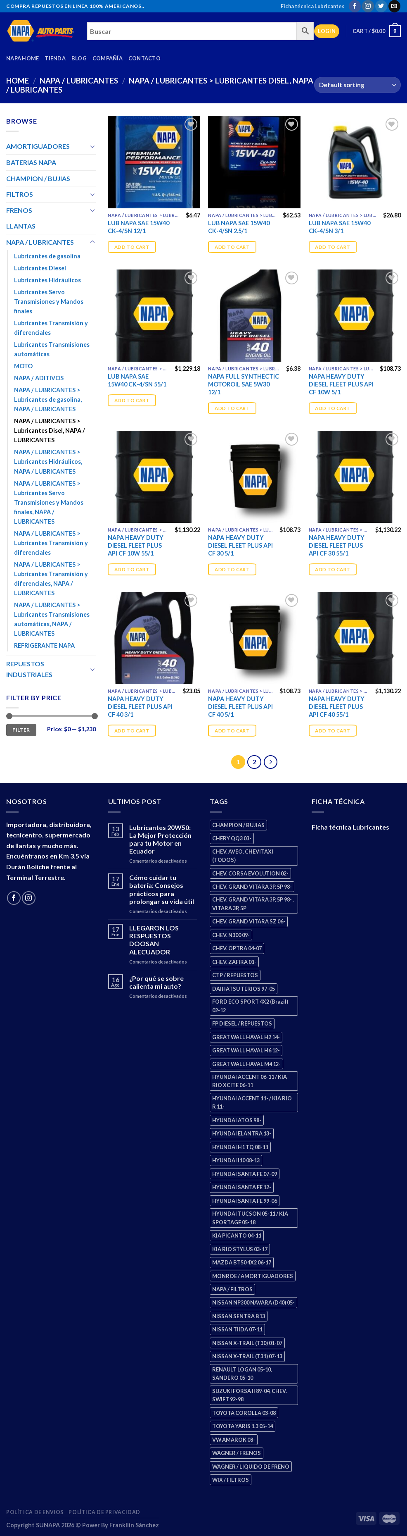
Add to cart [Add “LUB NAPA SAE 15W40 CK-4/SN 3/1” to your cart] (332, 247)
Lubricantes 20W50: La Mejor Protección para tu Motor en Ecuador (160, 839)
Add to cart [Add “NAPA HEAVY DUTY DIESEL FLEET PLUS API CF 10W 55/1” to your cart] (131, 569)
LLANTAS (20, 226)
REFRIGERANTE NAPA (44, 645)
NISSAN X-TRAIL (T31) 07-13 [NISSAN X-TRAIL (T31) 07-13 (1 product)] (247, 1356)
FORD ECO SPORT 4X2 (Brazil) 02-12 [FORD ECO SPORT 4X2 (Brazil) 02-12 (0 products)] (250, 1005)
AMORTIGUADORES (38, 146)
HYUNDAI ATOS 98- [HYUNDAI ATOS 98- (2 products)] (236, 1120)
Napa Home (22, 58)
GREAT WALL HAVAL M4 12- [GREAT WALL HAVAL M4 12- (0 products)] (246, 1064)
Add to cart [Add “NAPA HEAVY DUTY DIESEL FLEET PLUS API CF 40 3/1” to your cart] (131, 730)
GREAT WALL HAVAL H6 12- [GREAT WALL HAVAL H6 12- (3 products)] (246, 1050)
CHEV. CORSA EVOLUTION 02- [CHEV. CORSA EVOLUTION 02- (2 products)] (250, 873)
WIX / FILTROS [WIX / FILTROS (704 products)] (230, 1479)
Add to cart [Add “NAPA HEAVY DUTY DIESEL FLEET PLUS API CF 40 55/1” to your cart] (332, 730)
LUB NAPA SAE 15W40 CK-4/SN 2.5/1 (239, 226)
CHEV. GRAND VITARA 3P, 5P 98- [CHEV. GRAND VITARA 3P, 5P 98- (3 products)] (252, 886)
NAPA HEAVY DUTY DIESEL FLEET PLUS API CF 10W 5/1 (341, 384)
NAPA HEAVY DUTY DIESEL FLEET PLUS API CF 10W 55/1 (135, 545)
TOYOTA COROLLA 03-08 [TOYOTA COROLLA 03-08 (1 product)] (244, 1413)
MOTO (23, 366)
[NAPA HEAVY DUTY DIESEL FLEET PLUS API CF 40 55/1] (355, 638)
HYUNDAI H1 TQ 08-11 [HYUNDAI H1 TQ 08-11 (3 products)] (240, 1147)
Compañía (107, 58)
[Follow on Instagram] (368, 6)
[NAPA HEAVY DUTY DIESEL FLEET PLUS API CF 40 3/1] (154, 638)
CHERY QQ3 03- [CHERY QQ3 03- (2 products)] (231, 838)
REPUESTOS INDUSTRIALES (29, 669)
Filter (21, 730)
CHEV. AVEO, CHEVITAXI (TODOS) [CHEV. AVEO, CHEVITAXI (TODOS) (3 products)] (242, 855)
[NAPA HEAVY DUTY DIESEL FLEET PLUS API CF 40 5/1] (254, 638)
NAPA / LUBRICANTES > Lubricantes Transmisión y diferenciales (51, 543)
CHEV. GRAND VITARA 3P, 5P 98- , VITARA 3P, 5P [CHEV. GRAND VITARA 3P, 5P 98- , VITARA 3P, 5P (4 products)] (253, 903)
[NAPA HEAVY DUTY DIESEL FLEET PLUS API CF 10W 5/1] (355, 316)
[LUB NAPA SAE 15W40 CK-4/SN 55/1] (154, 316)
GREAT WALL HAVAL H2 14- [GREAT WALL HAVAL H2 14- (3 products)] (246, 1037)
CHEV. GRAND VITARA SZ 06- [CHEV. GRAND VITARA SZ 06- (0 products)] (248, 921)
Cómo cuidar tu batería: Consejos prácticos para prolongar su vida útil (161, 889)
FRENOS (19, 210)
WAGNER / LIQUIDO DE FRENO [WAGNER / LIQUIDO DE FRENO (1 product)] (250, 1466)
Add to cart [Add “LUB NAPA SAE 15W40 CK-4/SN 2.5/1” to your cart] (232, 247)
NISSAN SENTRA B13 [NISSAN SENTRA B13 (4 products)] (238, 1316)
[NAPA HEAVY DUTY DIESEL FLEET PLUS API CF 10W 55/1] (154, 477)
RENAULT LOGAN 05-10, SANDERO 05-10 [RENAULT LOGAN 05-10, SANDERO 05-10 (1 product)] (242, 1373)
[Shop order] (357, 85)
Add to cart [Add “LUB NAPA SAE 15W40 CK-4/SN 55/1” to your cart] (131, 400)
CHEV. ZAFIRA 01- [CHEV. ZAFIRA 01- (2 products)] (234, 962)
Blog (79, 58)
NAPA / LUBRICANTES (79, 80)
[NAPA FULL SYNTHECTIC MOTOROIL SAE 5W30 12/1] (254, 316)
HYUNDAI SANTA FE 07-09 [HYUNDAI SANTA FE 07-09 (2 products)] (244, 1174)
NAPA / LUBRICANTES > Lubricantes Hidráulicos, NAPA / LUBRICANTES (48, 461)
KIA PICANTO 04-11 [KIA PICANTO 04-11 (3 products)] (236, 1235)
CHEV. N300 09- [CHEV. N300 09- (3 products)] (231, 935)
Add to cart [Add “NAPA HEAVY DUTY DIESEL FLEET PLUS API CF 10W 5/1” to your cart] (332, 408)
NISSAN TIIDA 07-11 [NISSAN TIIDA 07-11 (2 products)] (237, 1329)
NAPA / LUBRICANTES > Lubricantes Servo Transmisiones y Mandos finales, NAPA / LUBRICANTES (48, 502)
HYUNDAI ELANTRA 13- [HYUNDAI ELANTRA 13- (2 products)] (241, 1133)
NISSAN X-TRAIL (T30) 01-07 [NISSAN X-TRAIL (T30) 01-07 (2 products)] (247, 1343)
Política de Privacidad (104, 1512)
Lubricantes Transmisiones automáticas (52, 349)
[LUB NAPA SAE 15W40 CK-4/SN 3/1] (355, 162)
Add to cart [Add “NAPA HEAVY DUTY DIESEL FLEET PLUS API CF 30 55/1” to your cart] (332, 569)
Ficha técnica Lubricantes (312, 6)
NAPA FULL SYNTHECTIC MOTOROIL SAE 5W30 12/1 (243, 384)
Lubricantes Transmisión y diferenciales (51, 328)
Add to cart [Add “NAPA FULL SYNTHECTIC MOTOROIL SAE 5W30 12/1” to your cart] (232, 408)
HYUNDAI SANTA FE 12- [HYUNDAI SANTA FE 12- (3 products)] (241, 1187)
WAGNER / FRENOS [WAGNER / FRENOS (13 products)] (236, 1453)
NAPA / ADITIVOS (39, 378)
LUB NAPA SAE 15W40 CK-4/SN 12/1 (138, 226)
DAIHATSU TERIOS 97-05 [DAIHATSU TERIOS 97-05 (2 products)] (243, 988)
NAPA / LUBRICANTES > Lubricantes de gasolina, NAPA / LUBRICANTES (48, 399)
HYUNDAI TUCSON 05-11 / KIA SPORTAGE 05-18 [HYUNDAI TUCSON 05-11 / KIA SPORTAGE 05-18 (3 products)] (250, 1217)
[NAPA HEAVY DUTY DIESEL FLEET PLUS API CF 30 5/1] (254, 477)
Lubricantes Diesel (40, 268)
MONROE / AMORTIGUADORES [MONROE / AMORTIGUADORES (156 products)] (252, 1276)
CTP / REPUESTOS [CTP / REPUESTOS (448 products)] (235, 975)
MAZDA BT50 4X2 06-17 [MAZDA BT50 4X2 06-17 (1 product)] (241, 1262)
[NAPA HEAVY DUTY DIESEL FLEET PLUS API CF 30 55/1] (355, 477)
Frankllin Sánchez (134, 1525)
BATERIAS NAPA (31, 162)
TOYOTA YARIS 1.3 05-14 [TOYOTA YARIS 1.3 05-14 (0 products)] (242, 1426)
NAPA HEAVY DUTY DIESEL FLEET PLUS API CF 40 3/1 (140, 706)
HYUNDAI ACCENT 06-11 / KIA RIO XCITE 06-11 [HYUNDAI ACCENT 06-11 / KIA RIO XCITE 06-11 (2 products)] (249, 1080)
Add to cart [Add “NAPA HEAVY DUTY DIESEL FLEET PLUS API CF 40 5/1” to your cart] (232, 730)
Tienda (55, 58)
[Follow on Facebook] (355, 6)
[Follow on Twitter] (381, 6)
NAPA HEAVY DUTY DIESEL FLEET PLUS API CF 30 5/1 (240, 545)
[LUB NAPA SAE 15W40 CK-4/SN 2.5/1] (254, 162)
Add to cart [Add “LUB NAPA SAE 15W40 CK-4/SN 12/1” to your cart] (131, 247)
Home (17, 80)
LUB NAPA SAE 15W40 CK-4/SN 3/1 (339, 226)
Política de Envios (35, 1512)
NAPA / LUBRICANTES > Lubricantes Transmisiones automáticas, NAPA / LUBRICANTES (52, 619)
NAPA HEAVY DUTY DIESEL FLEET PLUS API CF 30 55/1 (336, 545)
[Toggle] (92, 146)
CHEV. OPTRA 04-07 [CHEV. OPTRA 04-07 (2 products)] (237, 948)
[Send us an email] (394, 6)
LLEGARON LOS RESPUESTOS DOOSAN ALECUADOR (154, 940)
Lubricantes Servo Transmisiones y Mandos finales (48, 302)
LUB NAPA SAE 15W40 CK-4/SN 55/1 (137, 380)
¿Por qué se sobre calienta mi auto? (156, 982)
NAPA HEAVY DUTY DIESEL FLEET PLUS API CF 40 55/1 (336, 706)
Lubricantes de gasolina (47, 256)
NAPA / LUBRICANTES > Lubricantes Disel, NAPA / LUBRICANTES (49, 430)
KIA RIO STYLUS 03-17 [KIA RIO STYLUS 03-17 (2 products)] (239, 1249)
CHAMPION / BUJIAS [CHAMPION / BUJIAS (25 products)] (238, 825)
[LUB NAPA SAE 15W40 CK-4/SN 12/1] (154, 162)
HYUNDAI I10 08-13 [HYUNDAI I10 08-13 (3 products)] (236, 1160)
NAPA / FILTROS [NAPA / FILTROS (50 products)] (232, 1289)
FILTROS (19, 194)
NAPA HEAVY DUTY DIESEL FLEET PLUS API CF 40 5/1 (240, 706)
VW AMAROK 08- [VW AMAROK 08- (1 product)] (233, 1439)
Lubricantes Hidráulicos (47, 280)
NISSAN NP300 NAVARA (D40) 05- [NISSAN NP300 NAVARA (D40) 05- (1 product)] (253, 1302)
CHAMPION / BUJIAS (38, 178)
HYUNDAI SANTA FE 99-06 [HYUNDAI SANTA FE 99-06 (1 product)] (244, 1200)
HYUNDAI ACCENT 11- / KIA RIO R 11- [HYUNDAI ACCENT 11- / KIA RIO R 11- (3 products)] (252, 1102)
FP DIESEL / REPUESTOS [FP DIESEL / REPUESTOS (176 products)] (242, 1023)
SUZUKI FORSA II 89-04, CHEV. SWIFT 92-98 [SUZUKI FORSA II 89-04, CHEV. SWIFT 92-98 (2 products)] (249, 1395)
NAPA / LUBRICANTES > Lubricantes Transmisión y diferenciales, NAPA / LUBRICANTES (51, 578)
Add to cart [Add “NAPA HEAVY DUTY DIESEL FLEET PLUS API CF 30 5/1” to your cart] (232, 569)
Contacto (144, 58)
